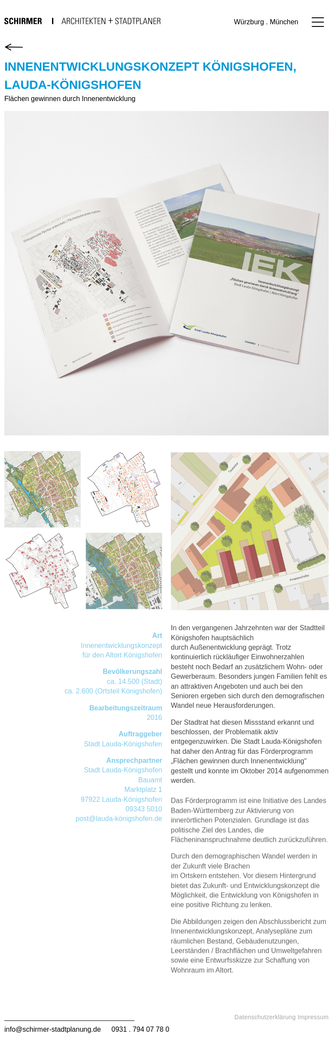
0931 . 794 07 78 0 (140, 1029)
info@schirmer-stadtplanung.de (52, 1029)
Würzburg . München (266, 22)
